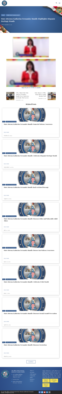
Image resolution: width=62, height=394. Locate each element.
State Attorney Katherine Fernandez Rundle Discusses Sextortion (25, 345)
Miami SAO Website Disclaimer (46, 380)
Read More (6, 132)
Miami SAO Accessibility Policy (54, 380)
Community (32, 375)
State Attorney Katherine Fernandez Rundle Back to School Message (26, 187)
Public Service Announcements (13, 15)
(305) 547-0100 (16, 379)
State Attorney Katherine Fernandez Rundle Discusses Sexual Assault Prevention (30, 313)
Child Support (33, 374)
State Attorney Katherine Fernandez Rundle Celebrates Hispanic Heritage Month (30, 156)
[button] (31, 87)
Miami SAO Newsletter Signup (46, 385)
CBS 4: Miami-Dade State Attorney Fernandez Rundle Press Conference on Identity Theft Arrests (22, 95)
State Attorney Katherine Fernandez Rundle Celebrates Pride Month (26, 282)
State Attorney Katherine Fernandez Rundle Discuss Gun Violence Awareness (29, 250)
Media (31, 377)
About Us (32, 370)
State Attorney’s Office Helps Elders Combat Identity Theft (40, 94)
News (3, 15)
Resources (32, 379)
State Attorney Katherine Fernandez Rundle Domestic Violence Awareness (28, 124)
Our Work (32, 372)
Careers (31, 380)
